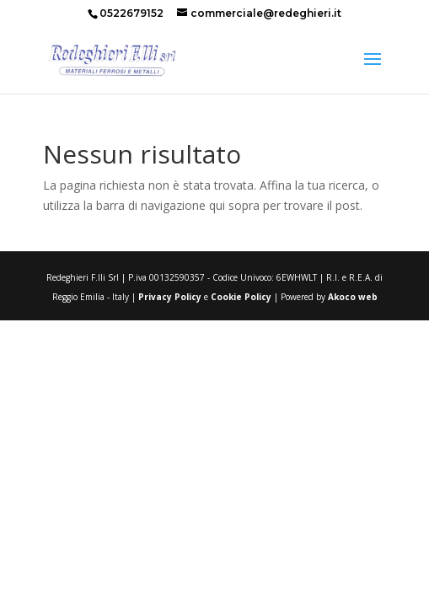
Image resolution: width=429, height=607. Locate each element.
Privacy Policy (169, 297)
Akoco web (353, 297)
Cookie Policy (239, 297)
